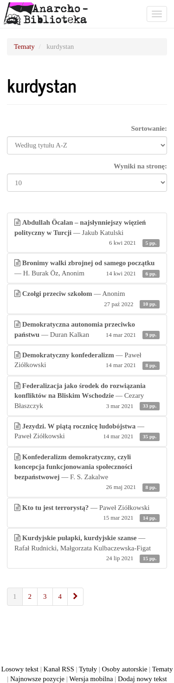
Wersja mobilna (91, 679)
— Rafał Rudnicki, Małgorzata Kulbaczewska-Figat (87, 548)
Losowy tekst (20, 669)
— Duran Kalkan (87, 330)
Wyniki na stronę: (140, 166)
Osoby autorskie (125, 669)
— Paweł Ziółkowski (87, 360)
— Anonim (87, 299)
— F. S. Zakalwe (87, 472)
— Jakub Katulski (87, 233)
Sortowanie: (149, 128)
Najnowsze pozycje (37, 679)
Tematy (24, 46)
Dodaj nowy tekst (142, 679)
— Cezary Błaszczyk (87, 396)
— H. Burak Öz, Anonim (87, 268)
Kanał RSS (59, 669)
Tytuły (88, 669)
